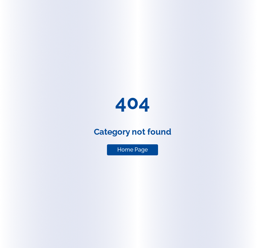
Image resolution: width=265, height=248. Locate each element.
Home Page (132, 149)
